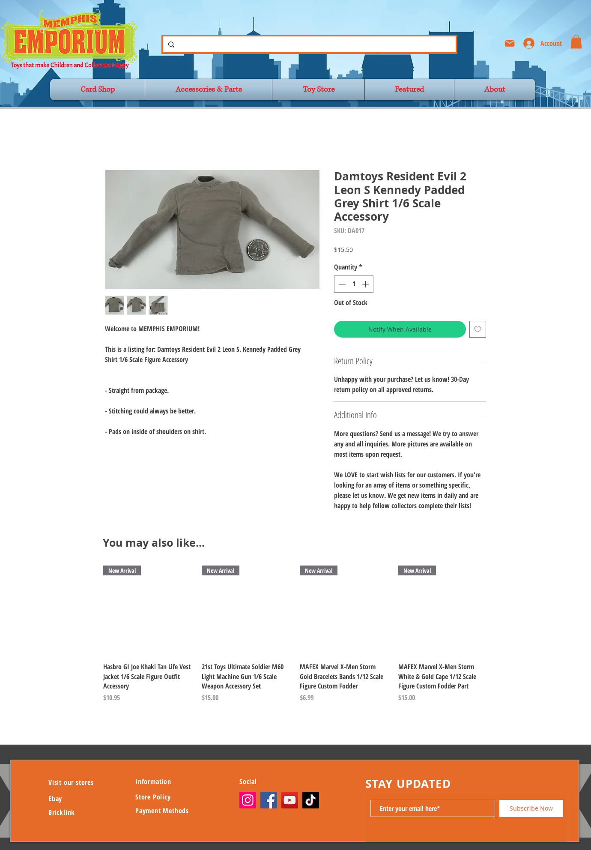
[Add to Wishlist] (477, 329)
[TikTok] (310, 800)
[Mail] (509, 43)
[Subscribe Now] (531, 808)
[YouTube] (289, 800)
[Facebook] (268, 800)
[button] (576, 41)
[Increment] (366, 284)
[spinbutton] (353, 284)
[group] (295, 634)
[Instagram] (247, 800)
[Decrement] (341, 284)
